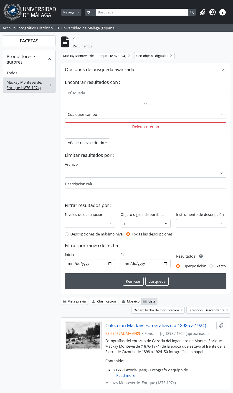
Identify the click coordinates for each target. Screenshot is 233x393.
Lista (149, 301)
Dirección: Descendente (206, 310)
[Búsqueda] (142, 12)
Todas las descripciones (152, 234)
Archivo (71, 164)
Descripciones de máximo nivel (97, 234)
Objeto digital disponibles (142, 214)
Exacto (220, 266)
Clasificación (104, 301)
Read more (125, 375)
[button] (203, 12)
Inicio (69, 254)
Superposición (194, 266)
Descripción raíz (79, 183)
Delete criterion (145, 126)
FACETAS (29, 41)
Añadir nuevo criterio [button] (86, 142)
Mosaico (130, 301)
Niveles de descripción (84, 214)
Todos (12, 72)
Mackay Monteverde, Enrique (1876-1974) (29, 85)
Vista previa (74, 301)
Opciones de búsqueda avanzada (99, 69)
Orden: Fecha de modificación (157, 310)
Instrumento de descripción (200, 214)
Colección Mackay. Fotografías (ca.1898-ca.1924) (155, 325)
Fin (123, 254)
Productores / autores (21, 59)
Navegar (70, 12)
